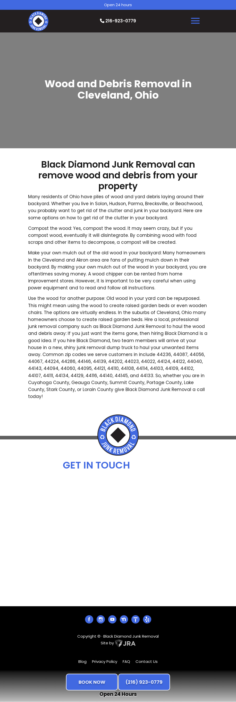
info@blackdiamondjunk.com (121, 492)
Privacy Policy (104, 661)
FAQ (126, 661)
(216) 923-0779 (144, 682)
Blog (82, 661)
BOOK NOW (92, 682)
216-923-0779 (118, 21)
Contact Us (147, 661)
